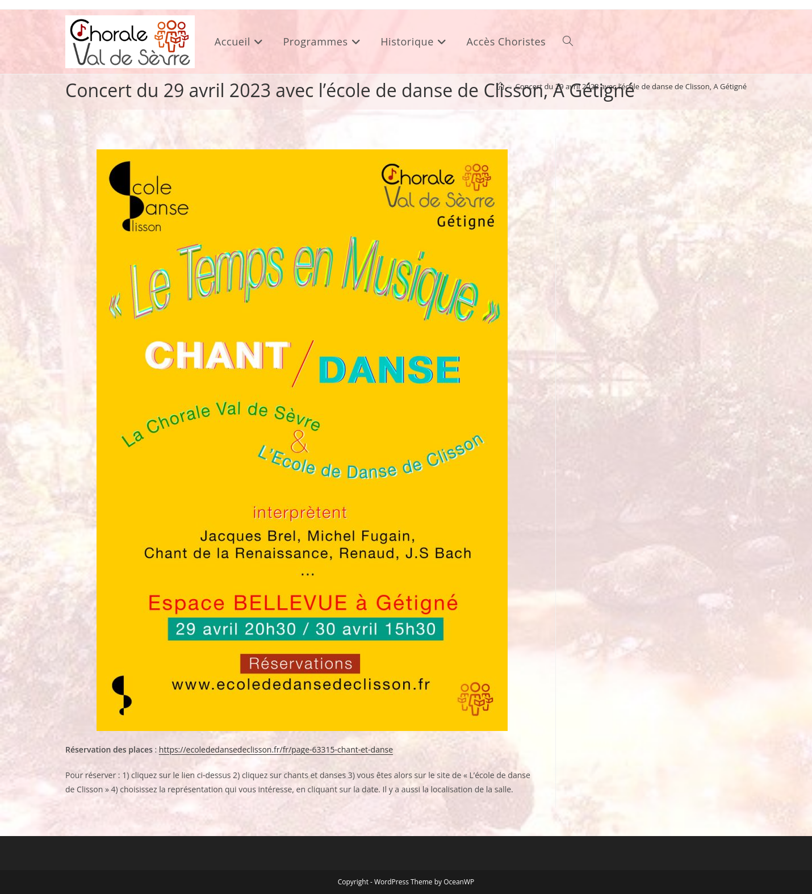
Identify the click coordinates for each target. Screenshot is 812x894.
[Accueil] (500, 86)
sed (235, 749)
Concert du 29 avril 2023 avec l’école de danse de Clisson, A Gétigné (631, 86)
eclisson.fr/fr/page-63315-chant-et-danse (317, 749)
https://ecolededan (194, 749)
